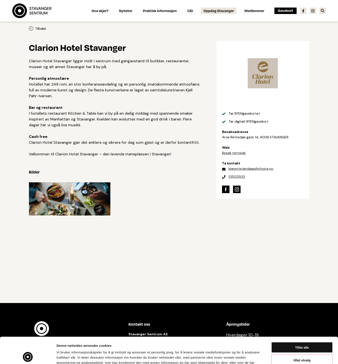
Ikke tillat (302, 346)
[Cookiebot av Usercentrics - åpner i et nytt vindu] (28, 355)
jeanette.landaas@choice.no (250, 168)
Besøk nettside (234, 153)
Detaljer (230, 355)
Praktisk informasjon (160, 10)
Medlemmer (254, 10)
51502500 (236, 176)
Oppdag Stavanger (218, 10)
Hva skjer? (100, 10)
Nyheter (125, 10)
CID (190, 10)
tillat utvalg (301, 334)
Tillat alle (302, 321)
